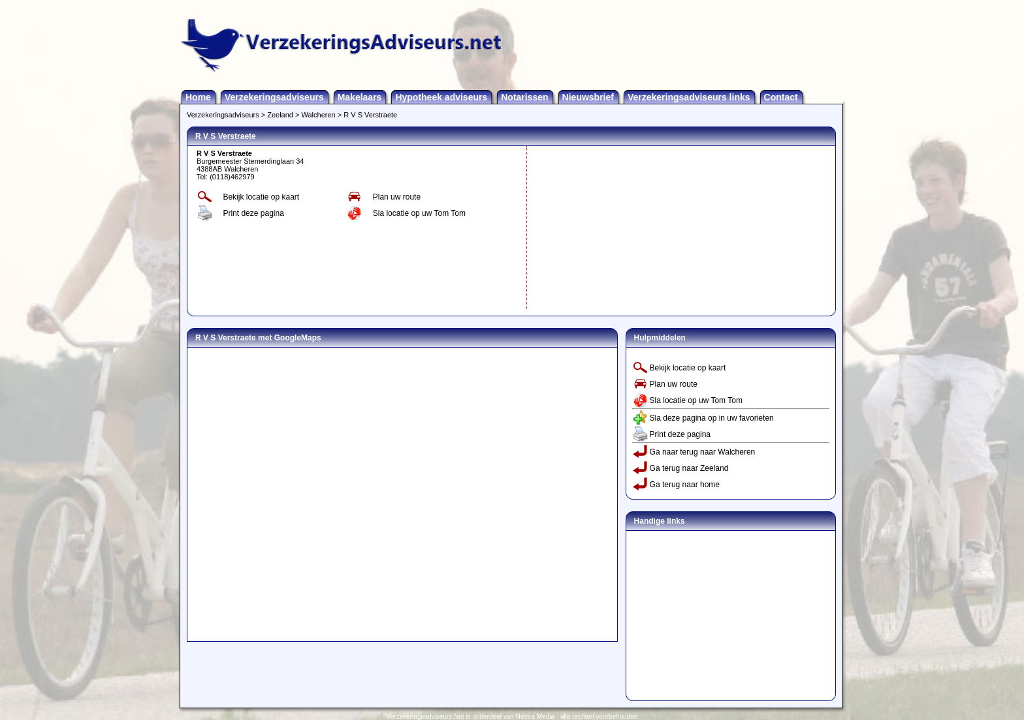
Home (198, 97)
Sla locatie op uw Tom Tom (419, 213)
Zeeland (280, 115)
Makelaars (360, 97)
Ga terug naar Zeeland (689, 468)
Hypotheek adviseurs (441, 97)
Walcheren (319, 115)
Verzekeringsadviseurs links (689, 97)
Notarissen (524, 97)
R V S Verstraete (370, 115)
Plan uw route (397, 197)
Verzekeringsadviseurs (274, 97)
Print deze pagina (253, 213)
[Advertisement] (628, 227)
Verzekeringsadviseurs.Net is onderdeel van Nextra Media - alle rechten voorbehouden (512, 716)
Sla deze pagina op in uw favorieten (712, 418)
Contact (781, 97)
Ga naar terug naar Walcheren (703, 452)
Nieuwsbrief (588, 97)
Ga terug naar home (685, 484)
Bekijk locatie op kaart (261, 197)
